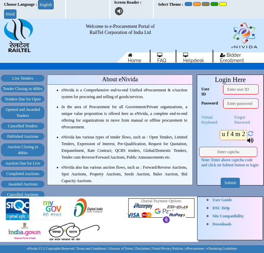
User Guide (222, 200)
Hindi (10, 14)
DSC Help (221, 208)
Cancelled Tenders (23, 126)
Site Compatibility (228, 216)
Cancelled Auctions (23, 194)
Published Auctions (22, 136)
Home (134, 57)
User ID (205, 91)
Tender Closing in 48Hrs (23, 88)
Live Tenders (22, 78)
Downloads (222, 224)
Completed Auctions (22, 173)
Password (205, 103)
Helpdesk (193, 57)
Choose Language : (20, 4)
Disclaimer (142, 248)
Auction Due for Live (22, 163)
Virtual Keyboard (209, 120)
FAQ (161, 57)
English (46, 4)
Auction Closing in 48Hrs (22, 149)
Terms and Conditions (91, 248)
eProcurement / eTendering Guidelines (211, 248)
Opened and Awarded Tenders (22, 112)
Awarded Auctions (23, 184)
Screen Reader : (128, 2)
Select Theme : (170, 4)
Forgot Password (242, 120)
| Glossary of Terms (120, 248)
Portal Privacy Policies (167, 248)
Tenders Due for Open (23, 99)
